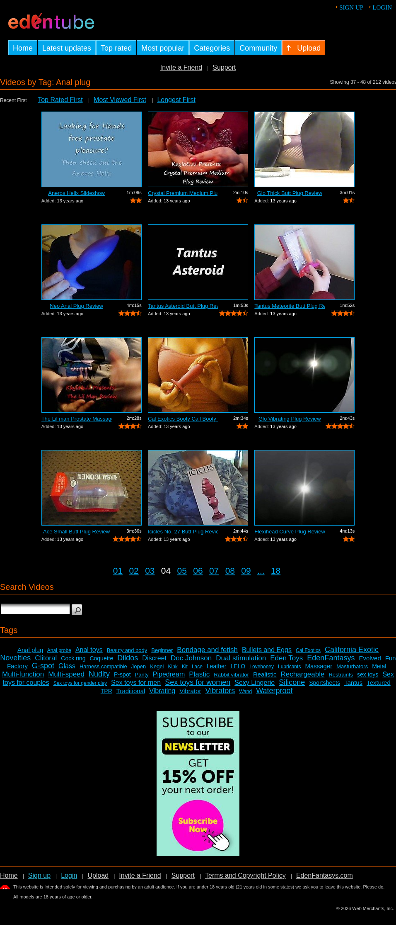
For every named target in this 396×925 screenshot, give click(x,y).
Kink (173, 666)
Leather (216, 666)
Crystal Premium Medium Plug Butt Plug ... (183, 193)
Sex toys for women (197, 682)
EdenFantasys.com (324, 875)
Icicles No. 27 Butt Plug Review (183, 531)
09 (246, 570)
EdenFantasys (331, 658)
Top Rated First (60, 99)
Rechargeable (303, 674)
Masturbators (352, 666)
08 (230, 570)
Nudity (99, 674)
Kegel (157, 666)
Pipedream (169, 674)
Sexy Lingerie (254, 682)
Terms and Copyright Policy (245, 875)
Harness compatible (103, 666)
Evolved (370, 658)
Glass (66, 665)
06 (198, 570)
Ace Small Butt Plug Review (76, 531)
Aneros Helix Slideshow (76, 193)
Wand (245, 691)
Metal (379, 666)
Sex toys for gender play (80, 683)
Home (9, 875)
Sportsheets (324, 682)
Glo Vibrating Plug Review (289, 419)
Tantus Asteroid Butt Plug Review (183, 306)
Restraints (340, 675)
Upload (98, 875)
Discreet (154, 658)
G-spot (43, 666)
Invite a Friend (181, 67)
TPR (106, 691)
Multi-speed (66, 674)
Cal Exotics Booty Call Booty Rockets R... (183, 419)
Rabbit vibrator (231, 675)
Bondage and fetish (207, 650)
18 (275, 570)
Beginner (162, 650)
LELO (237, 666)
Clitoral (46, 658)
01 (118, 570)
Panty (142, 675)
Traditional (130, 690)
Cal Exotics (308, 650)
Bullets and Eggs (267, 649)
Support (224, 67)
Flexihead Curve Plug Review (289, 531)
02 (133, 570)
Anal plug (30, 649)
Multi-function (23, 674)
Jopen (138, 666)
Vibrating (162, 690)
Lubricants (289, 666)
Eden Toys (286, 658)
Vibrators (220, 690)
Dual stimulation (241, 658)
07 (214, 570)
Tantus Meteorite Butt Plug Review (289, 306)
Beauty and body (127, 650)
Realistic (265, 674)
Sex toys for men (136, 682)
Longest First (176, 99)
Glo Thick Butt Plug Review (289, 193)
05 (182, 570)
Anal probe (59, 650)
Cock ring (73, 658)
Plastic (199, 674)
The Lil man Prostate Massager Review (76, 419)
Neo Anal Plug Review (76, 306)
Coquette (101, 658)
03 (150, 570)
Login (382, 7)
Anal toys (89, 649)
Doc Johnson (191, 658)
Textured (379, 682)
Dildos (127, 658)
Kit (185, 666)
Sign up (351, 7)
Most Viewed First (120, 99)
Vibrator (190, 690)
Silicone (292, 682)
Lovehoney (261, 666)
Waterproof (274, 690)
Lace (197, 666)
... (261, 570)
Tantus (353, 682)
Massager (318, 665)
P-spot (122, 674)
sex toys (367, 674)
